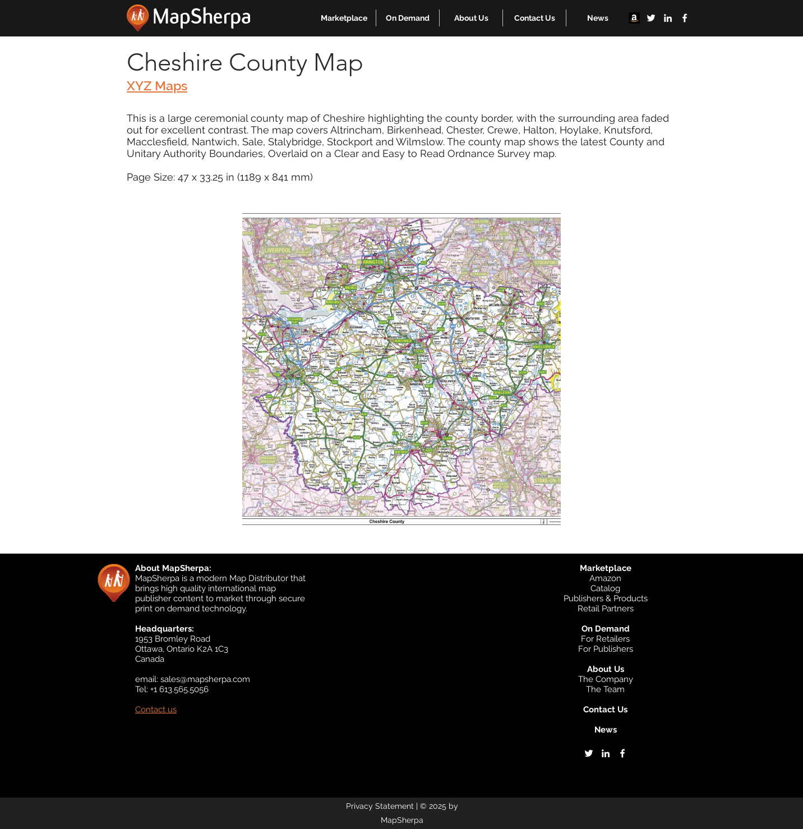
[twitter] (651, 18)
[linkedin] (667, 18)
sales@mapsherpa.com (205, 679)
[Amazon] (634, 18)
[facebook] (684, 18)
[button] (344, 18)
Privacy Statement (380, 806)
